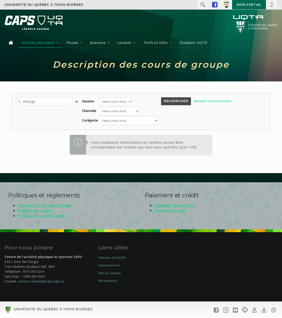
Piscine (72, 42)
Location (124, 42)
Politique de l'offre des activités (45, 205)
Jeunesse (98, 42)
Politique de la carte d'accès (41, 215)
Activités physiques (38, 42)
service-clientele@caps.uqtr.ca (41, 281)
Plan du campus (109, 273)
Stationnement (108, 265)
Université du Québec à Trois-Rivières (43, 5)
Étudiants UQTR (193, 42)
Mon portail (249, 4)
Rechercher (176, 101)
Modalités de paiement (174, 205)
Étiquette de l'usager (36, 210)
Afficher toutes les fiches (212, 101)
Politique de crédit (169, 210)
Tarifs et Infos (155, 42)
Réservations (107, 281)
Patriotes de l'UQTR (112, 257)
